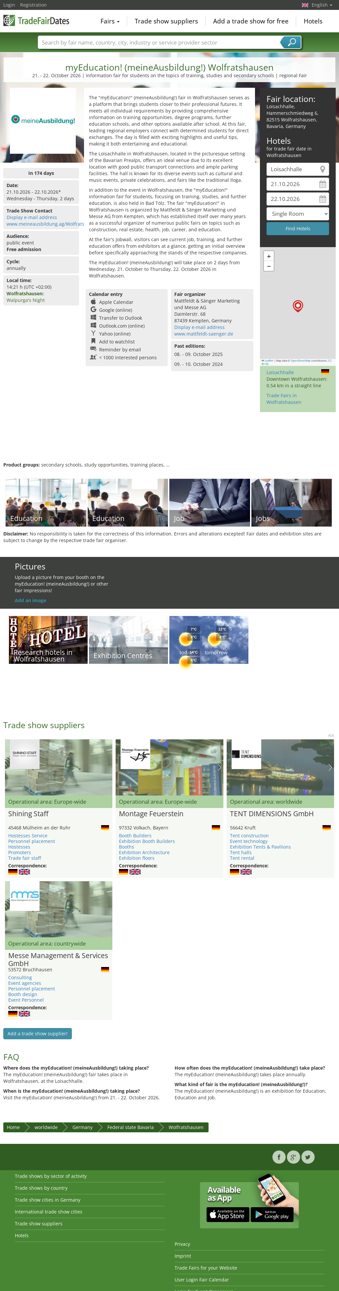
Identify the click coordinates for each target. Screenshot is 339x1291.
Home (13, 1127)
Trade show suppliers (166, 21)
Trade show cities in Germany (47, 1200)
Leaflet (267, 360)
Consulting (20, 977)
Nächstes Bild (219, 767)
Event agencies (24, 983)
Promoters (19, 852)
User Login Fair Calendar (202, 1279)
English (322, 5)
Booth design (22, 994)
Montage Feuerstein (151, 814)
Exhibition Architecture (144, 852)
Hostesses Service (27, 835)
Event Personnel (26, 1000)
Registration (33, 5)
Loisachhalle (280, 372)
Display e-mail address (32, 217)
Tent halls (241, 852)
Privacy (182, 1244)
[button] (298, 306)
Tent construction (249, 835)
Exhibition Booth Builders (147, 841)
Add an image (30, 600)
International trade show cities (48, 1212)
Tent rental (242, 858)
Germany (82, 1127)
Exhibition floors (137, 858)
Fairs (110, 21)
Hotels (313, 21)
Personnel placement (31, 841)
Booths (126, 847)
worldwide (46, 1127)
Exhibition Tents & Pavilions (260, 847)
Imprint (183, 1256)
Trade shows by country (41, 1188)
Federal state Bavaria (130, 1127)
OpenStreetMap (301, 360)
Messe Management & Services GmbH (58, 960)
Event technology (249, 841)
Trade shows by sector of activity (51, 1176)
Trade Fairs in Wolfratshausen (284, 398)
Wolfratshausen (186, 1127)
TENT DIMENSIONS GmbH (272, 814)
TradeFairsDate (36, 20)
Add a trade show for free (251, 21)
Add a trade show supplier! (38, 1033)
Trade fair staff (24, 858)
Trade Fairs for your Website (206, 1268)
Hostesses (19, 847)
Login (9, 5)
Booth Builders (135, 835)
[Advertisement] (168, 440)
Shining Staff (28, 814)
